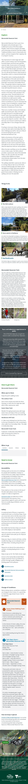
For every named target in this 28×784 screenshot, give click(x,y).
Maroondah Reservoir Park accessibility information (14, 571)
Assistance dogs (6, 496)
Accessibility (10, 759)
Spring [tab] (23, 448)
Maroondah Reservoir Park (9, 480)
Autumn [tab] (11, 448)
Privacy (3, 751)
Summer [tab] (4, 448)
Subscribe (5, 742)
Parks (4, 30)
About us (3, 759)
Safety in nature (9, 579)
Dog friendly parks (8, 258)
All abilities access (9, 566)
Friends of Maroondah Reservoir (10, 717)
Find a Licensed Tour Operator (14, 373)
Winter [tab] (17, 448)
